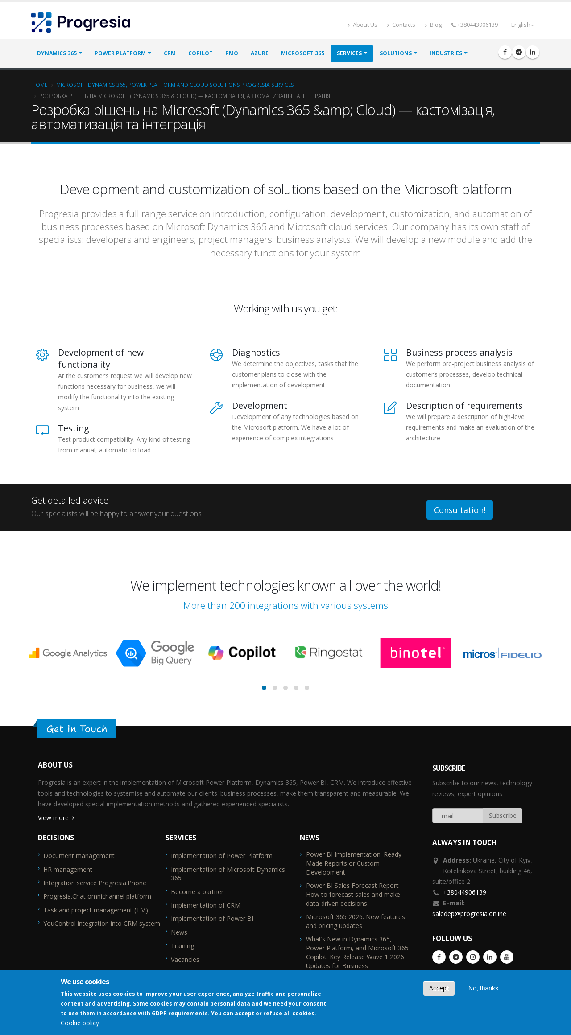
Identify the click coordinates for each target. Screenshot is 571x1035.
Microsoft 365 (302, 54)
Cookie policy (80, 1023)
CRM (170, 54)
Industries (446, 54)
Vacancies (185, 959)
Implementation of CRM (205, 905)
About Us (362, 25)
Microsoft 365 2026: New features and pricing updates (355, 921)
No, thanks (483, 988)
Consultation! (459, 510)
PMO (231, 54)
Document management (79, 855)
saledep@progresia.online (469, 913)
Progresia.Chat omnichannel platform (97, 896)
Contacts (401, 25)
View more (53, 817)
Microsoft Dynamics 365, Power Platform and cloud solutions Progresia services (175, 84)
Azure (260, 54)
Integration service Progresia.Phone (94, 883)
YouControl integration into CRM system (101, 923)
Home (39, 84)
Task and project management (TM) (95, 910)
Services (349, 54)
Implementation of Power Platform (222, 855)
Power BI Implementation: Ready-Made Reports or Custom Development (355, 863)
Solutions (396, 54)
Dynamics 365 (57, 54)
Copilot (200, 54)
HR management (67, 869)
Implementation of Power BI (212, 918)
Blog (433, 25)
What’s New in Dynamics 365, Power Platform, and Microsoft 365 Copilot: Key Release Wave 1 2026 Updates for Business (357, 952)
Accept (439, 988)
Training (182, 945)
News (179, 932)
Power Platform (120, 54)
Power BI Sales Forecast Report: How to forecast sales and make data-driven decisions (353, 894)
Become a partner (197, 891)
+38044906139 (464, 892)
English (522, 25)
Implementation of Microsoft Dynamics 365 (228, 874)
